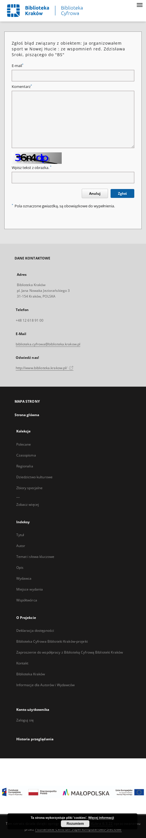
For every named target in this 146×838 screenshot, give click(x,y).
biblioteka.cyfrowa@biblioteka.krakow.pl (48, 344)
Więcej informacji (101, 817)
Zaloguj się (25, 720)
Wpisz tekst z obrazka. (31, 167)
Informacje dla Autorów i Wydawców (45, 684)
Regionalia (24, 466)
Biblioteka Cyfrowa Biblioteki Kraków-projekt (52, 641)
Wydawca (24, 578)
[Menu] (139, 4)
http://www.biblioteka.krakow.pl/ (45, 367)
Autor (20, 545)
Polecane (23, 444)
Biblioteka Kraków (30, 674)
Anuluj (95, 193)
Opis (19, 567)
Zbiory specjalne (29, 487)
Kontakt (22, 663)
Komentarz (22, 86)
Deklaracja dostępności (35, 630)
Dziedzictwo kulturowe (34, 477)
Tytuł (20, 534)
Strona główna (27, 414)
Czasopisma (26, 455)
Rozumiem (75, 824)
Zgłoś (122, 193)
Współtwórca (26, 600)
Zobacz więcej (27, 504)
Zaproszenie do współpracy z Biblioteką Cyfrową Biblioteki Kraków (69, 652)
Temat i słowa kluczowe (35, 556)
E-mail (17, 65)
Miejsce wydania (29, 589)
